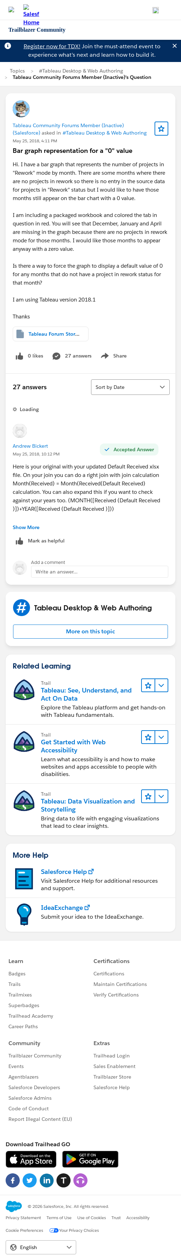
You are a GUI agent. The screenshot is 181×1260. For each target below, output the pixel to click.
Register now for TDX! (52, 46)
